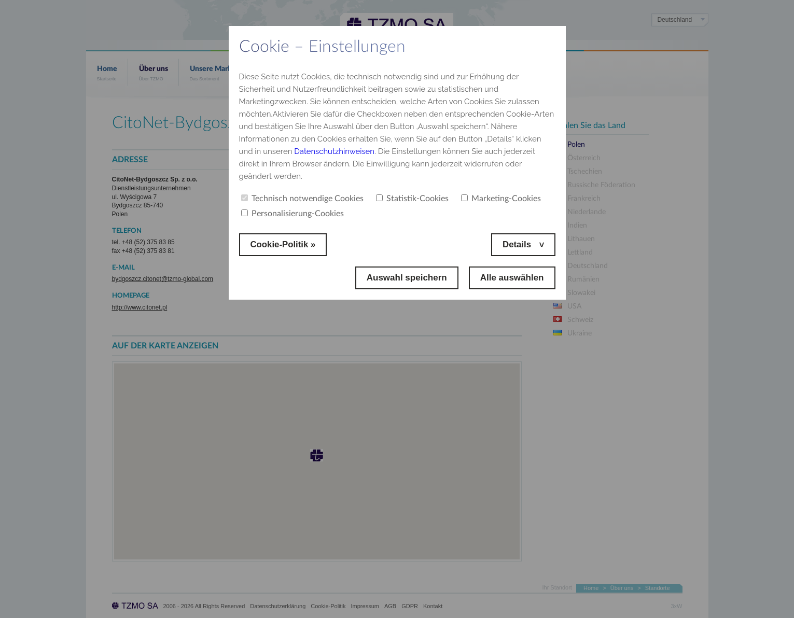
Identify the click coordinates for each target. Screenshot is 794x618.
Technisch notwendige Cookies (302, 198)
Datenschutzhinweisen (334, 151)
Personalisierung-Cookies (292, 213)
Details (517, 244)
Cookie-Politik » (283, 244)
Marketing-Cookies (501, 198)
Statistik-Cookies (412, 198)
